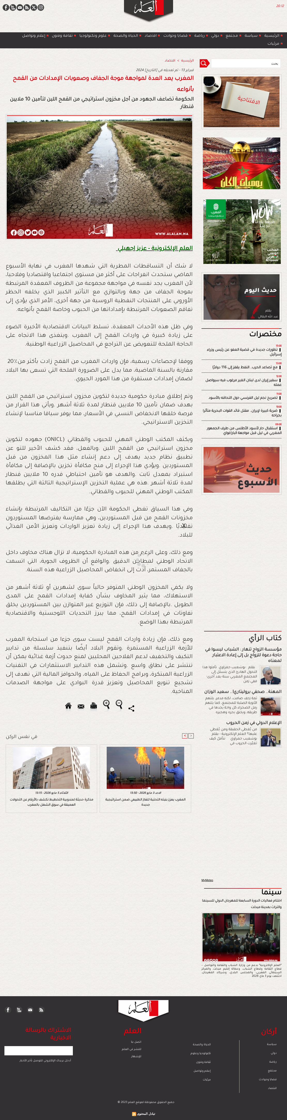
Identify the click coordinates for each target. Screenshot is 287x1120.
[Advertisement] (137, 559)
